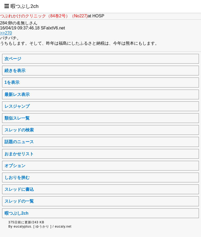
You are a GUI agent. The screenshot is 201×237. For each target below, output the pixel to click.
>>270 (6, 33)
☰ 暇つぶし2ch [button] (21, 6)
